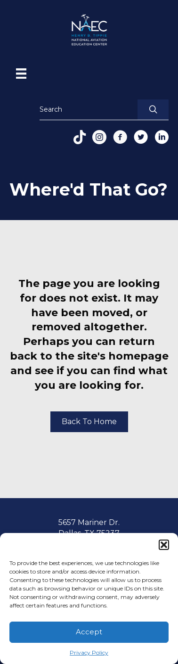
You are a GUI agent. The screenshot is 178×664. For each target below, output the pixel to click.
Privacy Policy (89, 652)
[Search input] (86, 110)
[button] (164, 544)
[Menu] (21, 73)
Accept (89, 631)
